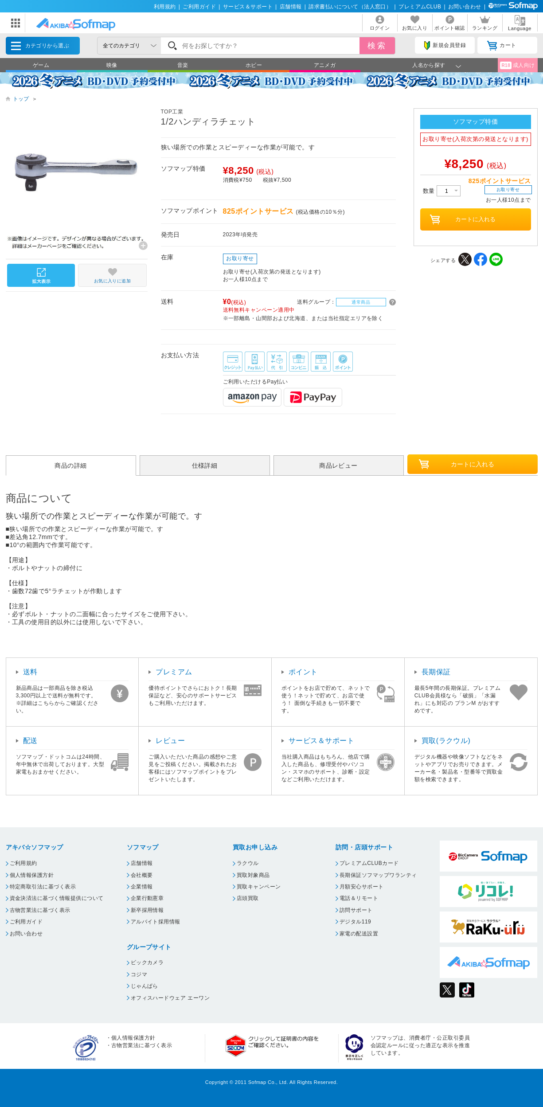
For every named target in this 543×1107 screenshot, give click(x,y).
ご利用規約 (23, 863)
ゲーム (41, 65)
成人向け (517, 65)
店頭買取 (248, 898)
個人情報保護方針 (32, 875)
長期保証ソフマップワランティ (378, 875)
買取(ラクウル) (446, 740)
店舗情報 (291, 7)
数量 (442, 190)
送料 (30, 672)
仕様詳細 (205, 465)
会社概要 (142, 875)
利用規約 (165, 7)
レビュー (170, 740)
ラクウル (248, 863)
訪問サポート (356, 910)
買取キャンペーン (259, 887)
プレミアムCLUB (419, 7)
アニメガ (325, 65)
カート (501, 46)
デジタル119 (355, 922)
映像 (111, 65)
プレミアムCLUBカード (369, 863)
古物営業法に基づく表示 (40, 910)
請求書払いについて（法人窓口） (350, 7)
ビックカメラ (147, 962)
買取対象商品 (253, 875)
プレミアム (174, 672)
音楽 (182, 65)
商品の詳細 (70, 465)
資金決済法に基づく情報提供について (57, 898)
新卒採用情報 (147, 910)
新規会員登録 (445, 45)
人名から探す (428, 65)
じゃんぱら (144, 986)
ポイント (303, 672)
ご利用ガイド (199, 7)
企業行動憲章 (147, 898)
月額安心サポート (362, 887)
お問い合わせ (464, 7)
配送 (30, 740)
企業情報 (142, 887)
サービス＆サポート (248, 7)
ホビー (254, 65)
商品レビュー (338, 465)
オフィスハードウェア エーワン (170, 998)
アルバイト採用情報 (155, 922)
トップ (21, 99)
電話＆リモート (359, 898)
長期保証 (436, 672)
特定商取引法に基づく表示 (43, 887)
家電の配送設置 (359, 934)
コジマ (139, 974)
